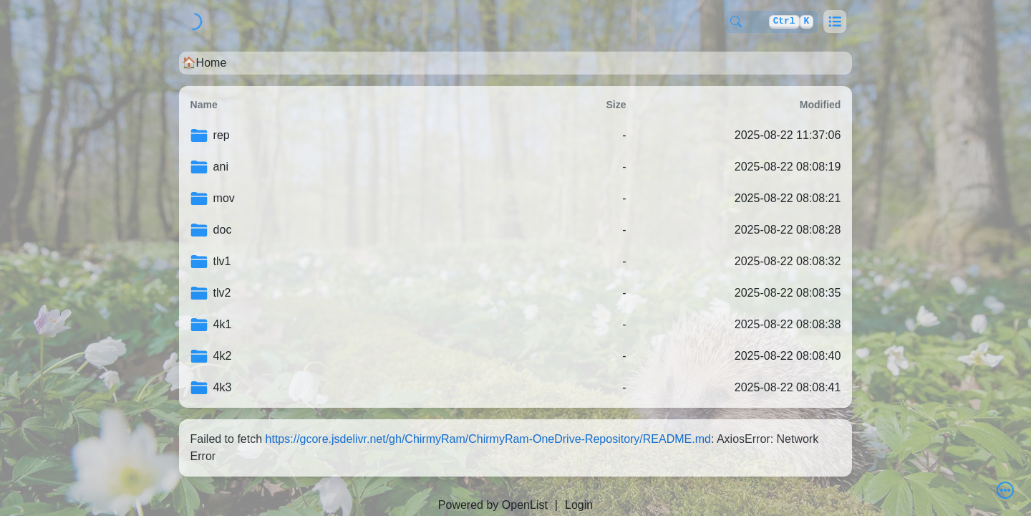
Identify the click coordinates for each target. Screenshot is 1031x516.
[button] (834, 21)
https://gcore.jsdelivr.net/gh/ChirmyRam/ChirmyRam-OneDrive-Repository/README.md (488, 439)
